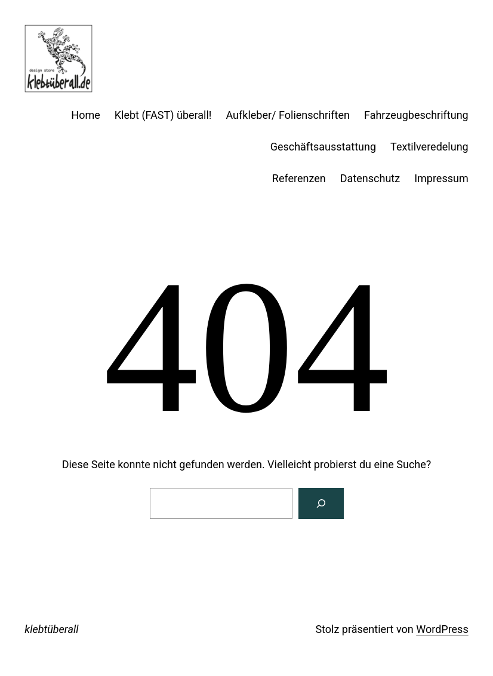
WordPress (442, 629)
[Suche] (321, 503)
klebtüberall (51, 629)
